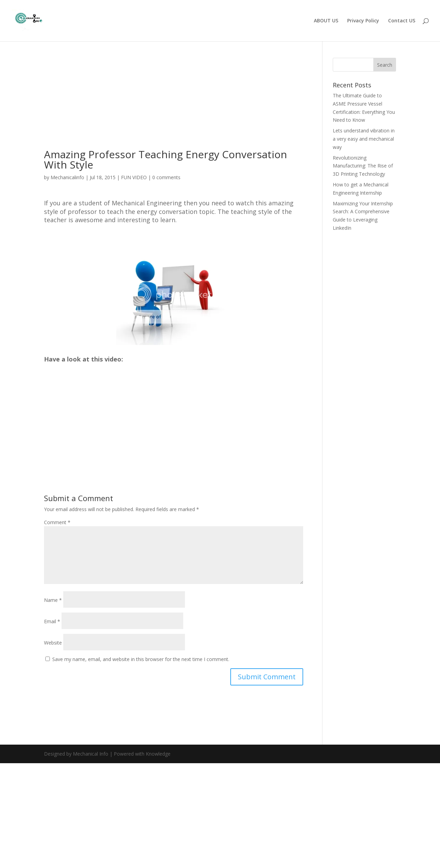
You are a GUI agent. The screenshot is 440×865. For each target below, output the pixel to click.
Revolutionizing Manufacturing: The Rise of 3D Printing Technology (363, 165)
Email (52, 621)
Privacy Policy (363, 21)
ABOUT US (326, 21)
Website (53, 642)
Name (53, 600)
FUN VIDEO (134, 177)
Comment (57, 522)
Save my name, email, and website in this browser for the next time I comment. (140, 659)
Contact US (401, 21)
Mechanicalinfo (67, 177)
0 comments (166, 177)
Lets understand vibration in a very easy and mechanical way (364, 138)
